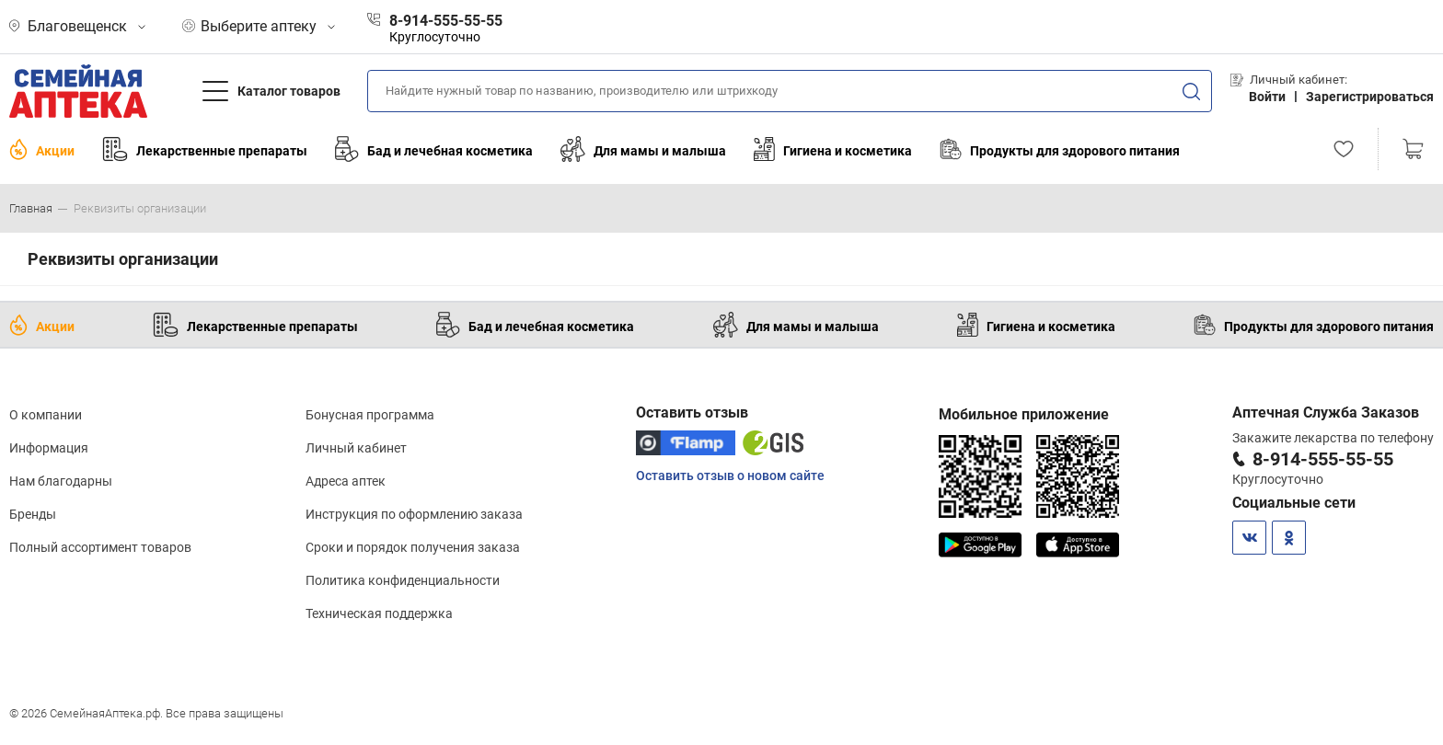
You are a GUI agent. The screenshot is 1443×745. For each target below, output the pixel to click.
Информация (48, 448)
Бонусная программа (370, 414)
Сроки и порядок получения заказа (413, 547)
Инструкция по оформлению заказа (414, 514)
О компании (45, 414)
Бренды (32, 514)
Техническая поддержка (379, 613)
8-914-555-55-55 (1323, 459)
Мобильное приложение (1024, 414)
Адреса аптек (346, 481)
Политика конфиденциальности (403, 580)
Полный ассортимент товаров (100, 547)
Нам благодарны (60, 481)
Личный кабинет (356, 448)
